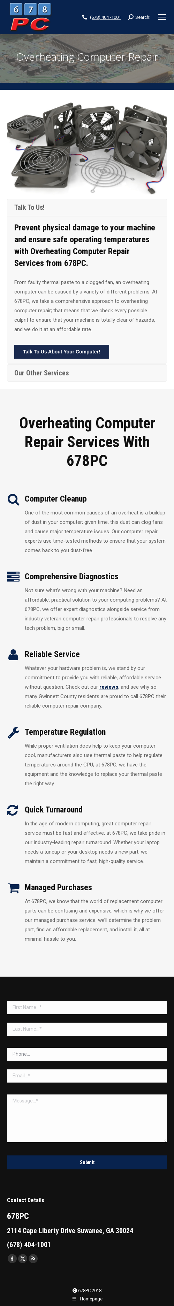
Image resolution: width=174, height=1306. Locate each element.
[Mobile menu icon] (162, 17)
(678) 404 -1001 (105, 17)
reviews (108, 687)
